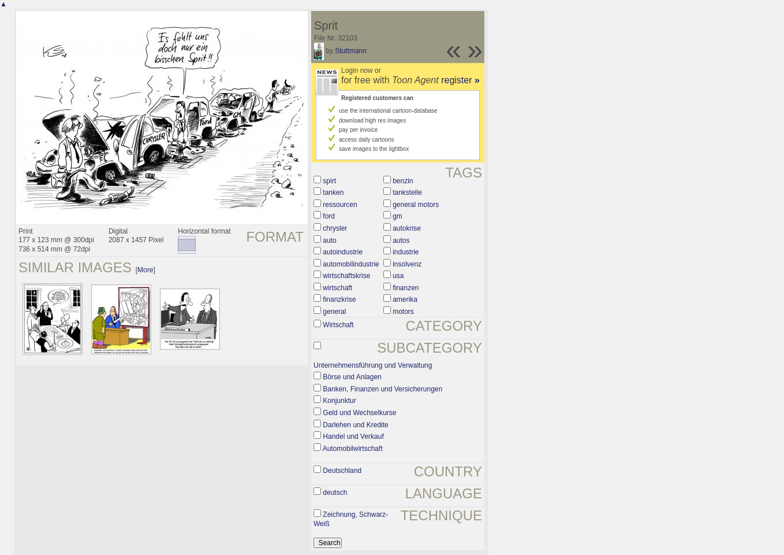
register (460, 80)
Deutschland (342, 471)
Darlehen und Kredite (355, 425)
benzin (403, 181)
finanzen (406, 288)
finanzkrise (339, 299)
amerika (405, 299)
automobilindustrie (351, 264)
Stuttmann (351, 51)
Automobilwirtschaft (353, 449)
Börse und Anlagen (352, 377)
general (334, 312)
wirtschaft (337, 288)
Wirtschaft (338, 325)
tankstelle (407, 192)
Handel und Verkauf (353, 436)
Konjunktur (339, 401)
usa (398, 276)
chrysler (335, 228)
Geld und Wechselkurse (359, 413)
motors (403, 312)
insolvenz (407, 264)
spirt (329, 181)
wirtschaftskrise (346, 276)
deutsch (335, 493)
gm (397, 216)
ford (329, 216)
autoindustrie (343, 252)
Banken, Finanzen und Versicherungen (382, 389)
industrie (406, 252)
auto (329, 240)
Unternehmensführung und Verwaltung (372, 365)
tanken (333, 192)
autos (401, 240)
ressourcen (340, 205)
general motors (416, 205)
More (145, 270)
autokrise (407, 228)
